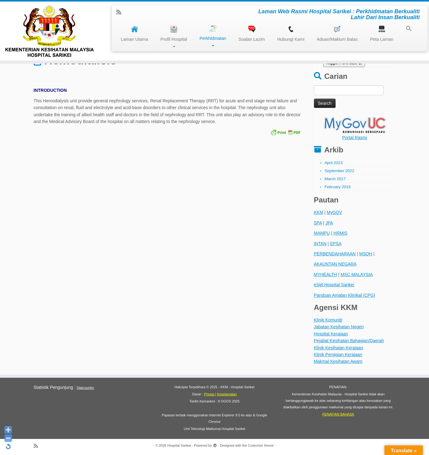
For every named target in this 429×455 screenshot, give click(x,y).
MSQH (365, 253)
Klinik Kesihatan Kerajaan (338, 347)
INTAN (320, 243)
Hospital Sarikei (179, 445)
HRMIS (340, 233)
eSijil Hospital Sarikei (334, 284)
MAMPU (322, 233)
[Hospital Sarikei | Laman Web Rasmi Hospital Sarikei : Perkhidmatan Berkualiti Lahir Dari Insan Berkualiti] (49, 31)
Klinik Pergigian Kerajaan (338, 354)
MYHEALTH (325, 274)
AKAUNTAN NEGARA (335, 264)
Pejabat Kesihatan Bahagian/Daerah (349, 340)
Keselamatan (227, 394)
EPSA (335, 243)
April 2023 (333, 162)
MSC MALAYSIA (357, 274)
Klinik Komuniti (328, 319)
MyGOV (334, 212)
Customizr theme (260, 445)
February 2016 (337, 187)
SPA (318, 222)
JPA (329, 222)
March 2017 (335, 178)
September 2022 (339, 170)
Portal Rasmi (354, 137)
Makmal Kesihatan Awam (338, 361)
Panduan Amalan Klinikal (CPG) (344, 295)
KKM (318, 212)
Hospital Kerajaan (331, 333)
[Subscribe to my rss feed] (120, 12)
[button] (406, 29)
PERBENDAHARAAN (335, 253)
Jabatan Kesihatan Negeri (339, 326)
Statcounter (85, 387)
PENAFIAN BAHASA (338, 414)
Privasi (209, 394)
